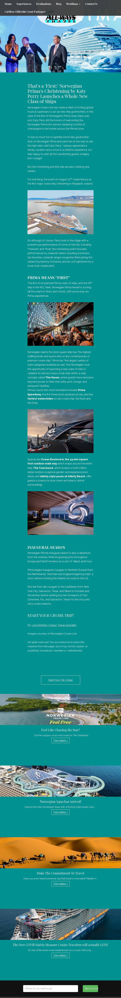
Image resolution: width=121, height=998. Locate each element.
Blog (59, 3)
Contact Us (91, 3)
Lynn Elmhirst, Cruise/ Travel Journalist (54, 625)
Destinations (43, 3)
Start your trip (91, 988)
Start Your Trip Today (60, 680)
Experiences (24, 3)
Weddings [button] (73, 3)
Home (8, 3)
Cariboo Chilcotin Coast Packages (25, 11)
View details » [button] (61, 740)
